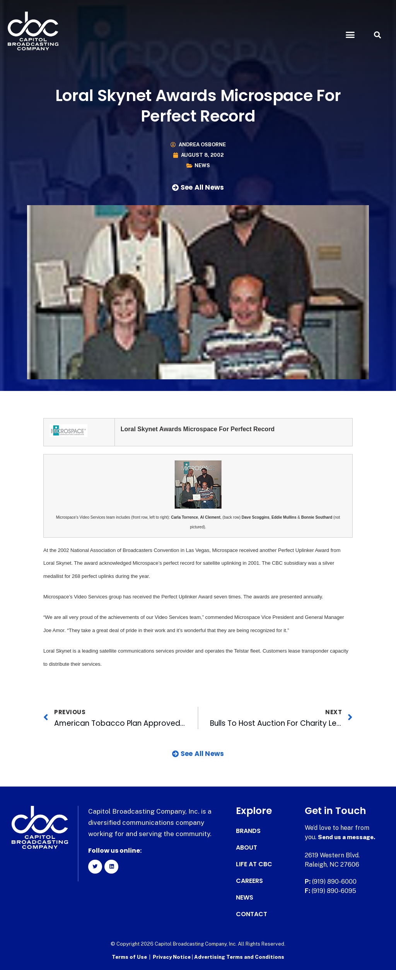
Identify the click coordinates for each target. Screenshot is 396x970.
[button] (350, 34)
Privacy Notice (172, 957)
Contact (251, 914)
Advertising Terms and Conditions (239, 957)
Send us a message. (348, 837)
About (246, 848)
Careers (249, 881)
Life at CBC (254, 864)
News (202, 165)
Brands (248, 831)
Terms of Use (129, 957)
